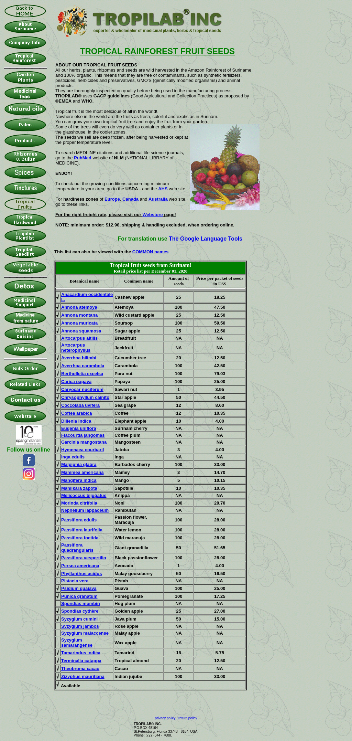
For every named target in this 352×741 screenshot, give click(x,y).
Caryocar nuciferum (82, 389)
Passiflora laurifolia (81, 529)
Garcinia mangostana (84, 442)
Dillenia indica (76, 421)
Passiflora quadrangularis (77, 547)
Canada (130, 199)
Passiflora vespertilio (83, 557)
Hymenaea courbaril (82, 449)
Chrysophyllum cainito (85, 397)
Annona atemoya (79, 307)
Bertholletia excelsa (82, 373)
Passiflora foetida (79, 537)
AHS (162, 188)
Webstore (153, 214)
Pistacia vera (75, 580)
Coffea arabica (76, 413)
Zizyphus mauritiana (82, 676)
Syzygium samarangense (76, 642)
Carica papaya (76, 381)
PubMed (82, 157)
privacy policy (165, 718)
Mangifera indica (79, 480)
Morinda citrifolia (79, 503)
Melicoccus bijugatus (83, 495)
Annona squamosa (81, 331)
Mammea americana (82, 472)
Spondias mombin (80, 603)
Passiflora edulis (79, 519)
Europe (112, 199)
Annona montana (79, 315)
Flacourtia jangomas (82, 435)
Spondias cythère (79, 611)
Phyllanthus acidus (81, 573)
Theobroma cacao (80, 668)
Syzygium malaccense (85, 633)
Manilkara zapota (79, 488)
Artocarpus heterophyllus (75, 347)
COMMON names (150, 251)
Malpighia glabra (79, 464)
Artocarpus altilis (79, 338)
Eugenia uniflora (78, 428)
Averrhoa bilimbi (78, 357)
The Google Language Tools (205, 239)
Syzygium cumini (79, 619)
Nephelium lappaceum (85, 510)
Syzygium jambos (80, 626)
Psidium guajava (79, 588)
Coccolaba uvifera (80, 405)
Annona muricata (79, 323)
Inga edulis (73, 456)
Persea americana (80, 565)
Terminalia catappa (81, 660)
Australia (158, 199)
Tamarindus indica (80, 652)
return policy (187, 718)
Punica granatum (79, 596)
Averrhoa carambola (82, 365)
